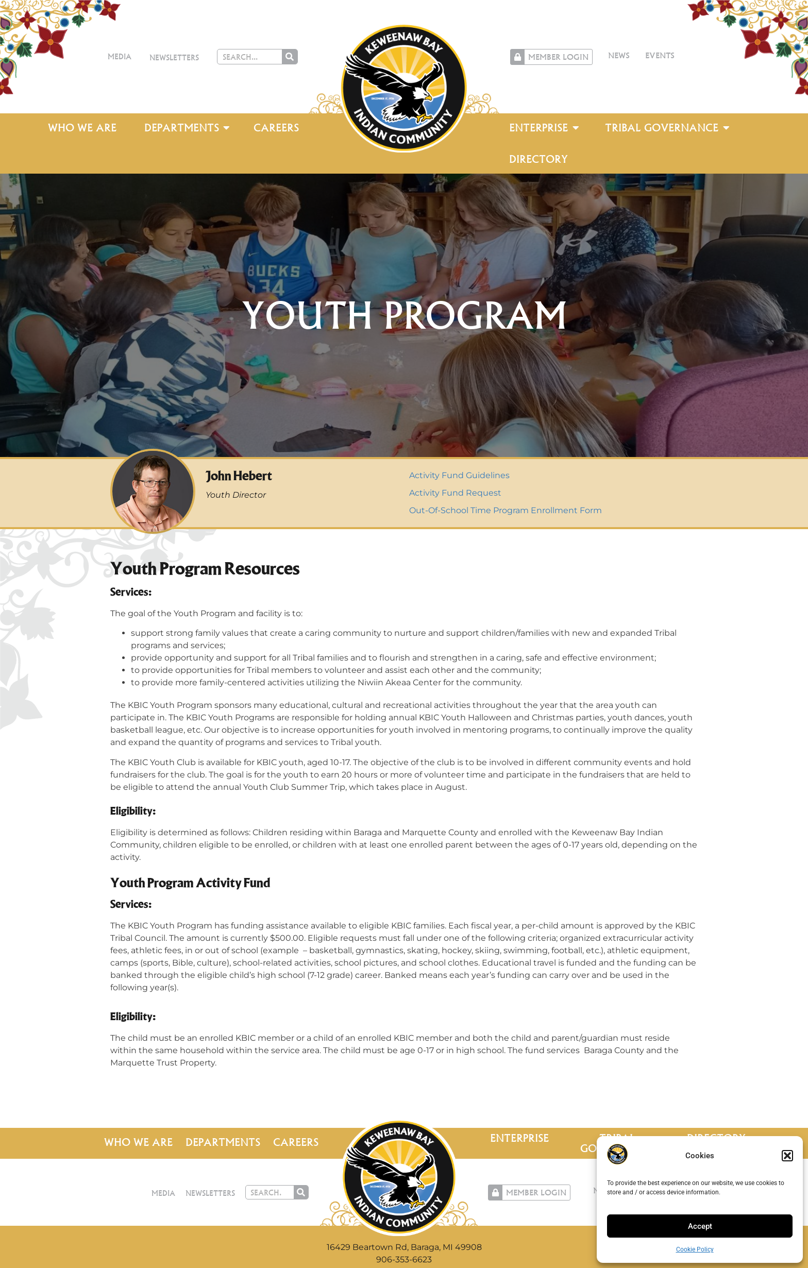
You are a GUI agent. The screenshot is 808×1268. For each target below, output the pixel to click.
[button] (787, 1156)
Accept (700, 1226)
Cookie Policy (695, 1249)
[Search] (289, 56)
